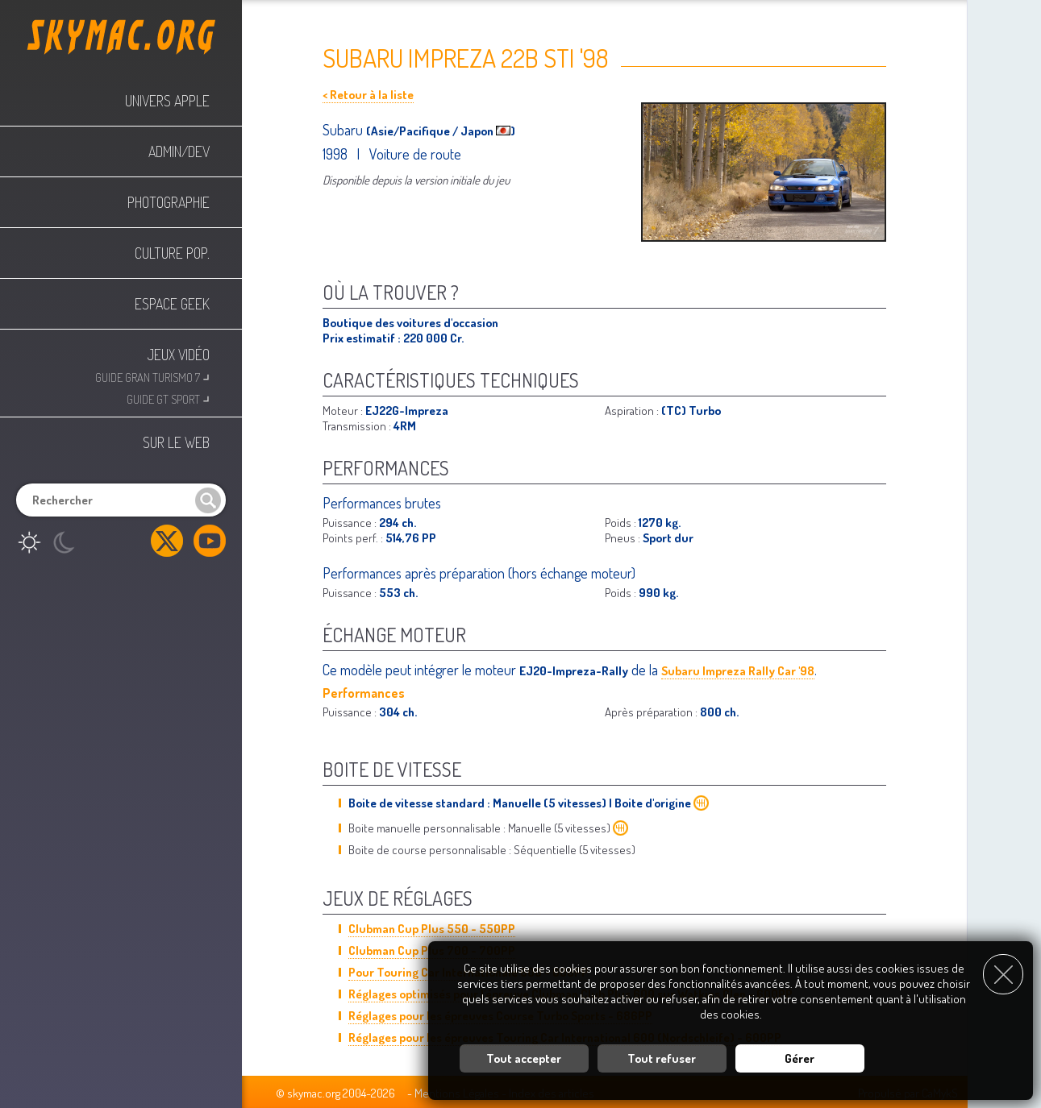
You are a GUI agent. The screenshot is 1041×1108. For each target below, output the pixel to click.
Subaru (344, 130)
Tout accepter (523, 1055)
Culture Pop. (172, 253)
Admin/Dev (179, 151)
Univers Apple (167, 101)
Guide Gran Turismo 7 (152, 376)
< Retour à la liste (368, 94)
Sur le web (176, 442)
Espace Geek (172, 304)
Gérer (799, 1055)
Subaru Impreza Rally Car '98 (737, 670)
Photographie (168, 202)
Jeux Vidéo (179, 354)
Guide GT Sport (168, 397)
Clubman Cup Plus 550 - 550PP (431, 928)
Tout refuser (661, 1055)
